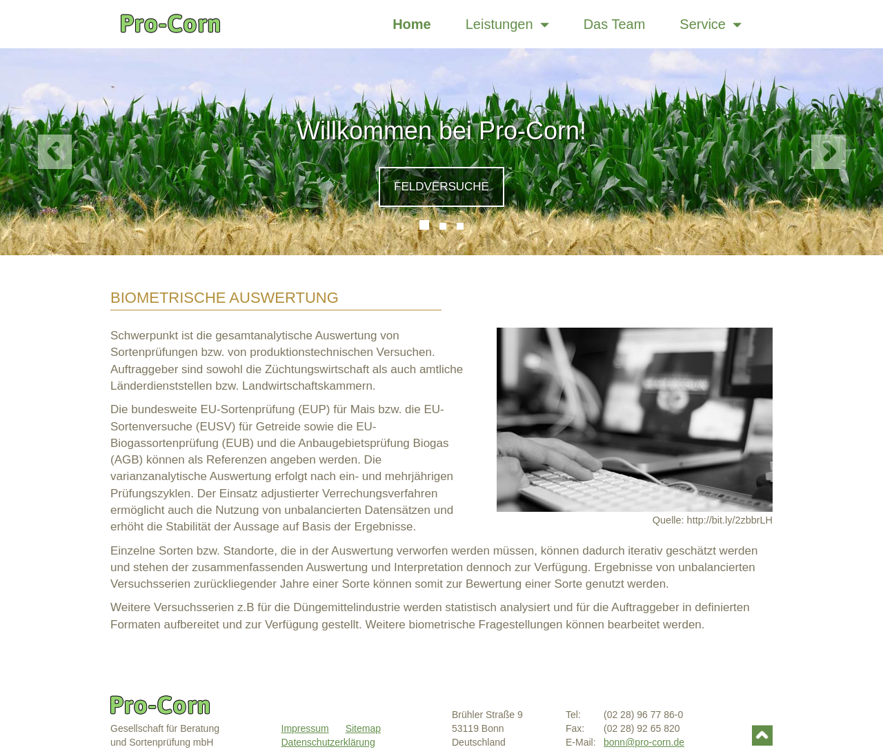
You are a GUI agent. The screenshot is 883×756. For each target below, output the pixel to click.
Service (710, 24)
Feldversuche (441, 186)
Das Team (615, 24)
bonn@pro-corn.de (644, 742)
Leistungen (507, 24)
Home (412, 24)
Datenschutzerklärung (328, 742)
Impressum (305, 728)
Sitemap (363, 728)
